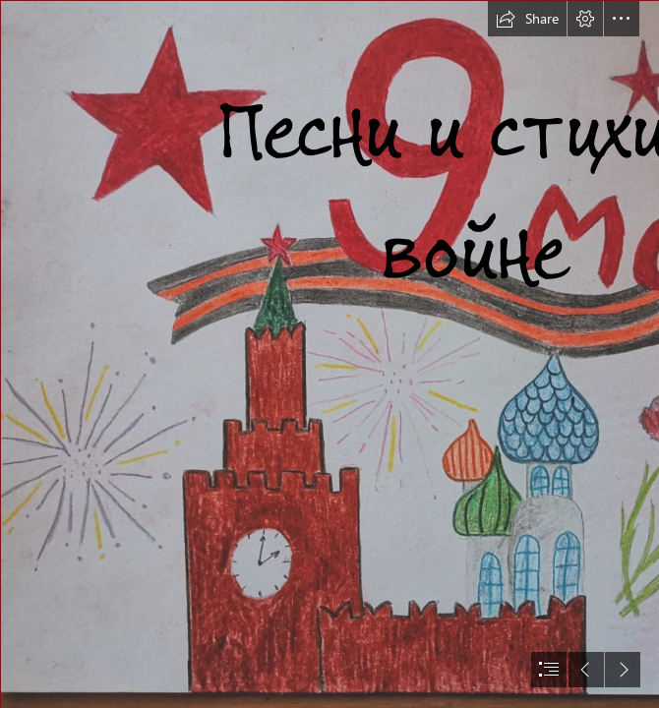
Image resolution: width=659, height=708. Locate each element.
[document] (329, 354)
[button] (527, 18)
